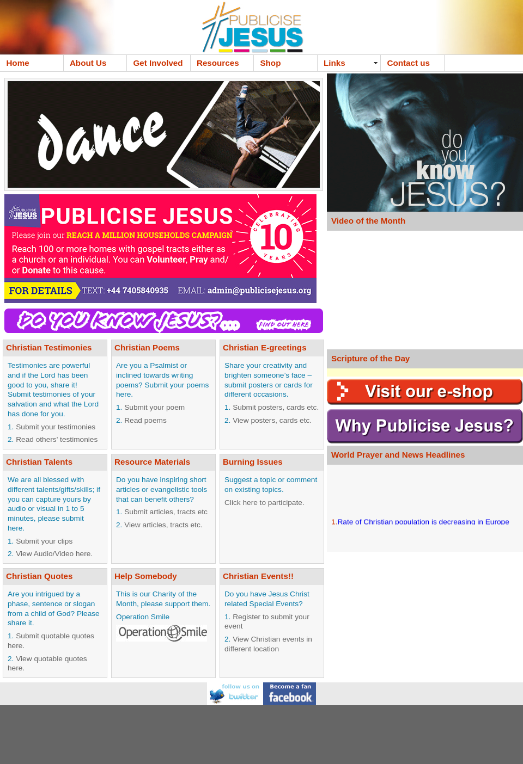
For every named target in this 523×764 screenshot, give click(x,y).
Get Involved (158, 62)
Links (334, 62)
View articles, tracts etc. (163, 525)
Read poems (144, 420)
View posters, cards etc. (272, 420)
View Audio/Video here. (54, 554)
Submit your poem (153, 407)
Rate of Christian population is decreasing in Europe (423, 523)
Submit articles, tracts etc (165, 512)
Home (17, 62)
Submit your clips (43, 541)
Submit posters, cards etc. (276, 407)
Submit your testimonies (54, 427)
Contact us (408, 62)
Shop (270, 62)
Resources (218, 62)
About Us (88, 62)
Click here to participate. (264, 502)
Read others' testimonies (56, 439)
